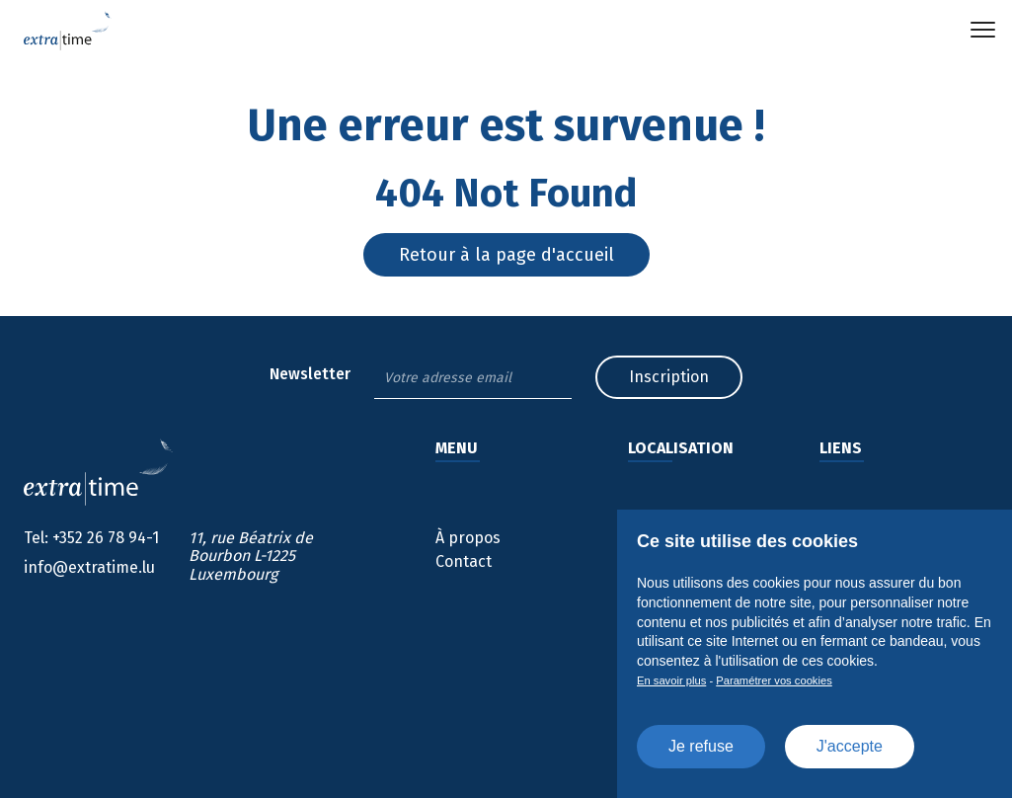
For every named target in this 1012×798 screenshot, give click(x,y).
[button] (982, 29)
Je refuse (701, 746)
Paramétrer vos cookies (774, 680)
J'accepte (850, 746)
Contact (463, 561)
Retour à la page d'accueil (506, 255)
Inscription (669, 376)
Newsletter (310, 374)
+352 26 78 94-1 (91, 537)
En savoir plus (671, 680)
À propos (468, 537)
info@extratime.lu (89, 567)
